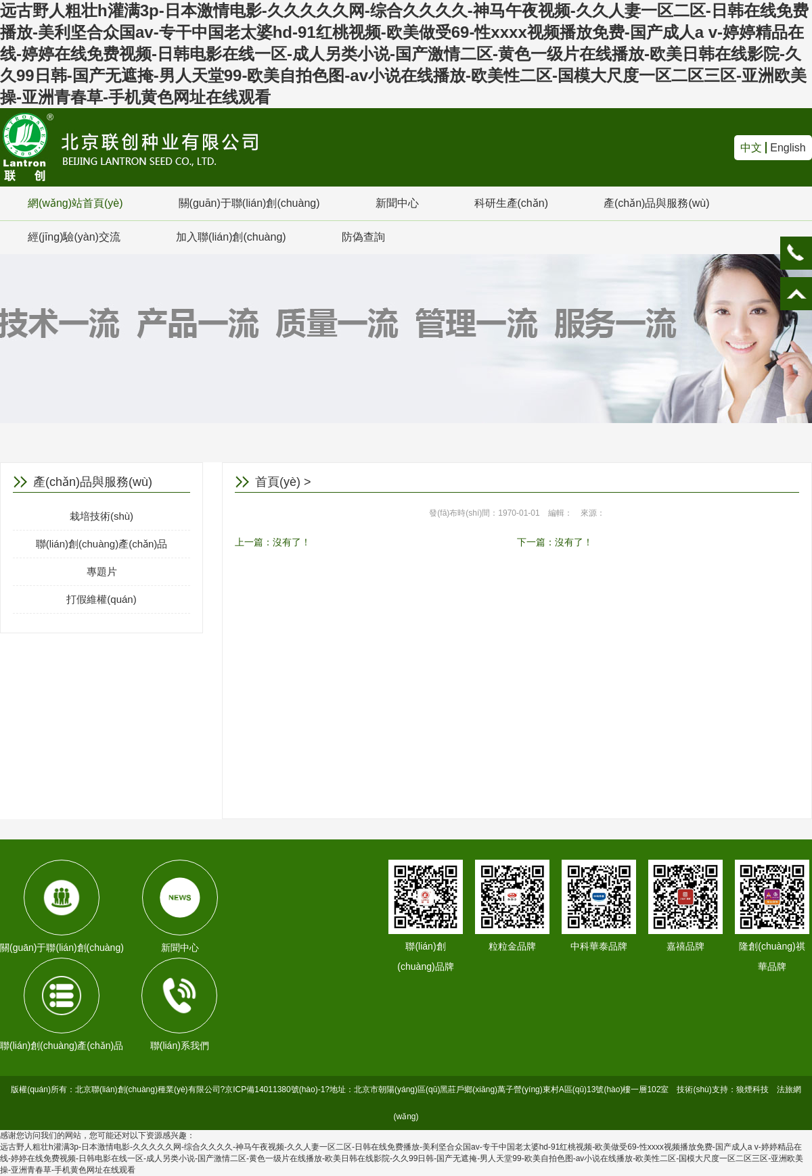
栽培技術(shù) (101, 516)
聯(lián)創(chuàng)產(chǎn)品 (102, 543)
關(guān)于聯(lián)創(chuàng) (249, 203)
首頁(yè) (277, 482)
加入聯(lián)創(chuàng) (231, 237)
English (787, 147)
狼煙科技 (752, 1089)
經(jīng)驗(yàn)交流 (74, 237)
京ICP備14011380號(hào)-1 (275, 1089)
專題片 (102, 571)
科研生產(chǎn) (511, 203)
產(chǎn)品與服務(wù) (657, 203)
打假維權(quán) (101, 599)
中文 (751, 147)
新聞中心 (397, 203)
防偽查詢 (363, 237)
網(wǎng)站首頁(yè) (75, 203)
